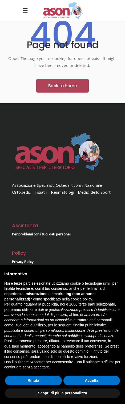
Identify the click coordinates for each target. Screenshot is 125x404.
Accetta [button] (91, 380)
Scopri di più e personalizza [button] (62, 393)
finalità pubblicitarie (89, 325)
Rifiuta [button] (33, 380)
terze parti (87, 304)
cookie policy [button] (81, 299)
